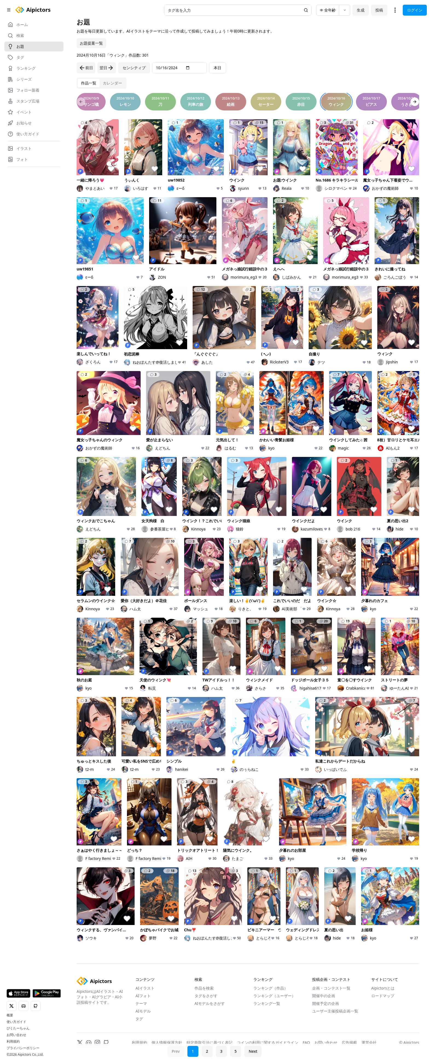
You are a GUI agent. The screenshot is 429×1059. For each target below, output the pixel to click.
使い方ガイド (16, 1022)
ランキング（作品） (270, 988)
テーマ (141, 1003)
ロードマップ (382, 995)
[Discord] (88, 1042)
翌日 (107, 68)
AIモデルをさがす (210, 1003)
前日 (86, 68)
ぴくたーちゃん (18, 1028)
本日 (217, 67)
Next (253, 1051)
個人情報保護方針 (167, 1042)
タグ (139, 1018)
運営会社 (369, 1042)
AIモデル (143, 1011)
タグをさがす (206, 995)
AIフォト (143, 995)
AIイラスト (145, 988)
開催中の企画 (323, 995)
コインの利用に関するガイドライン (267, 1042)
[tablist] (101, 83)
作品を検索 (204, 988)
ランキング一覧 (266, 1003)
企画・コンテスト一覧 (331, 988)
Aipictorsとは (383, 988)
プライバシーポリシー (23, 1048)
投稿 (379, 10)
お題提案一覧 (91, 43)
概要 (10, 1015)
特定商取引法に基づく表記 (210, 1042)
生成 (360, 10)
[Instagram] (97, 1042)
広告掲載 (349, 1042)
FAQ (306, 1042)
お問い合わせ (16, 1035)
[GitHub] (106, 1042)
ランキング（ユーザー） (274, 995)
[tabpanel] (248, 526)
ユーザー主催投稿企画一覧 (335, 1011)
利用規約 (13, 1041)
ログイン (414, 10)
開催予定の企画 (325, 1003)
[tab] (89, 83)
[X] (80, 1042)
